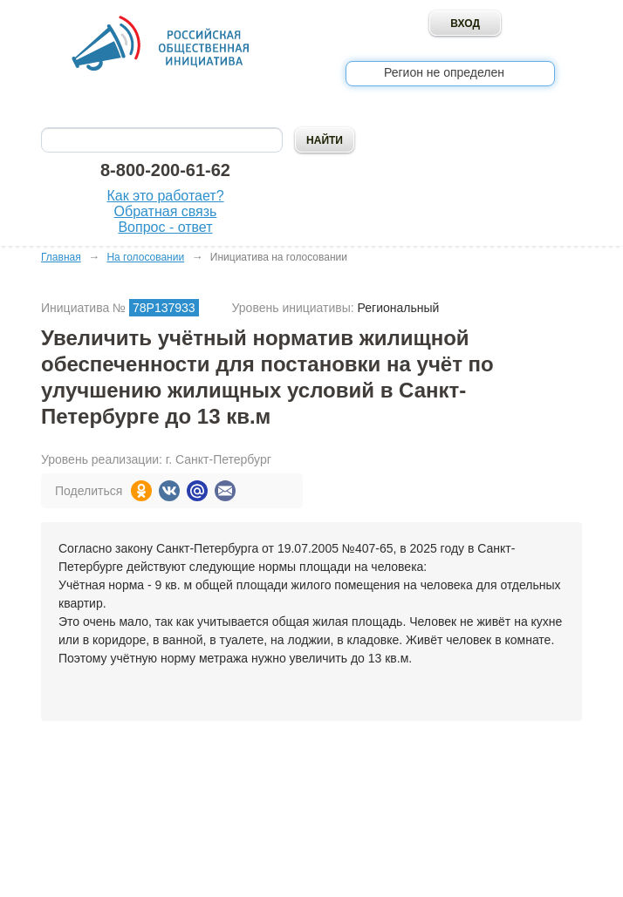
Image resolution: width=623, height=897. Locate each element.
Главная (61, 257)
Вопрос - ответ (165, 227)
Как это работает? (164, 195)
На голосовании (145, 257)
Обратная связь (165, 211)
